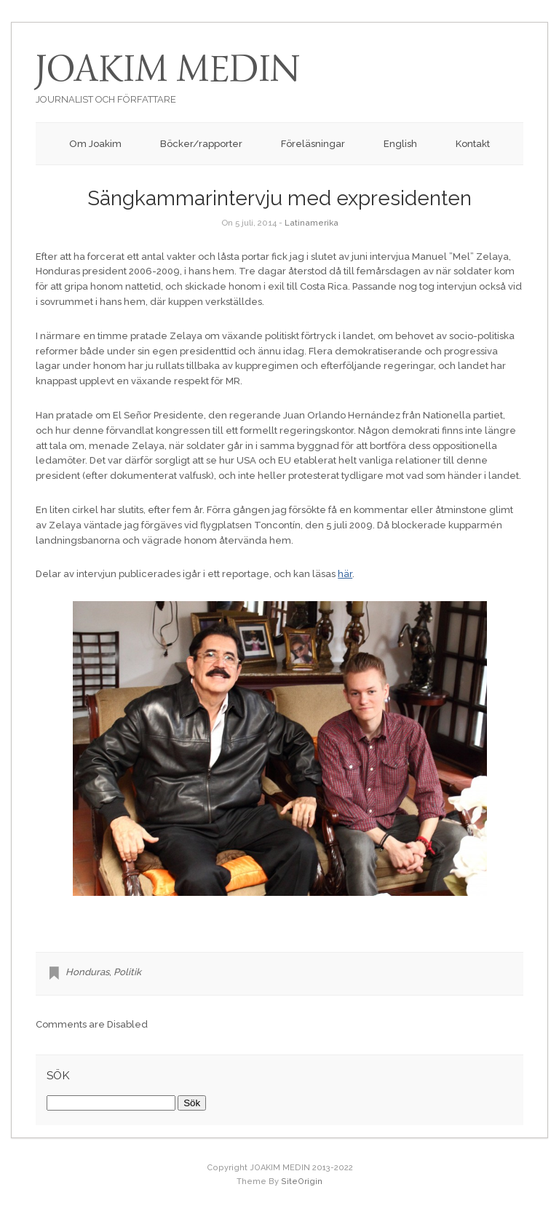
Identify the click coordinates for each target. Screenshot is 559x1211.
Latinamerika (311, 223)
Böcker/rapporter (201, 143)
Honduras (87, 971)
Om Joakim (95, 143)
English (400, 143)
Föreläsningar (313, 143)
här (345, 573)
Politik (127, 971)
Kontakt (473, 143)
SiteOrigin (301, 1181)
